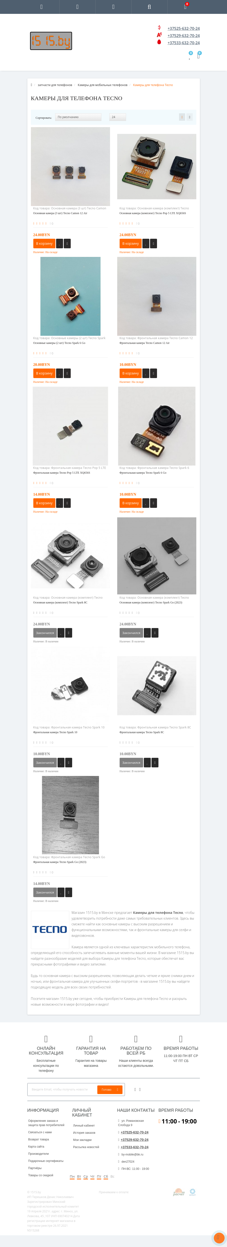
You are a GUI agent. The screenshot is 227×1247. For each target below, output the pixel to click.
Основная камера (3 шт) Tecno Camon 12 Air (60, 213)
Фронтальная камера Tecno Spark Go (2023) (59, 862)
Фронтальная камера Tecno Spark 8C (142, 732)
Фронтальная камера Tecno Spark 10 (55, 732)
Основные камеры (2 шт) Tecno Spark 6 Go (59, 343)
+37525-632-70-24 (184, 28)
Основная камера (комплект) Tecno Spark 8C (60, 602)
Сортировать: (44, 117)
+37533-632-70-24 (184, 42)
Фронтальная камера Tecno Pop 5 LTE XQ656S (61, 472)
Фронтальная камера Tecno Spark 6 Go (143, 472)
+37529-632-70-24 (184, 35)
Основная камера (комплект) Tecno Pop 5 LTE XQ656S (153, 213)
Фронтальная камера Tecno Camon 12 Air (145, 343)
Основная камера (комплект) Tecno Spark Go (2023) (151, 602)
